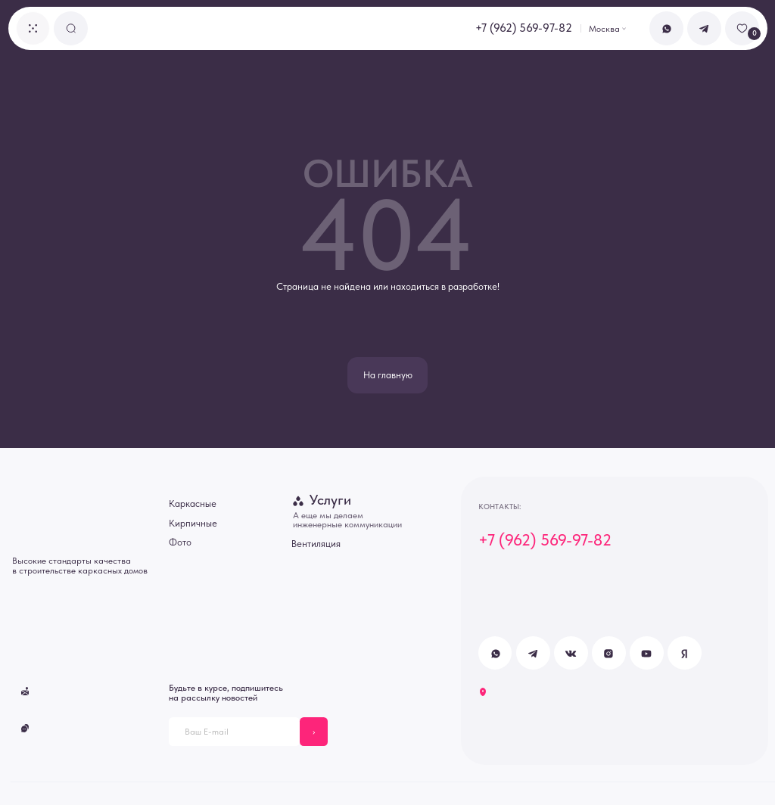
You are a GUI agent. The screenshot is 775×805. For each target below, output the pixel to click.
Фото (180, 542)
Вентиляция (316, 543)
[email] (234, 731)
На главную (387, 375)
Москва (604, 28)
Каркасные (192, 503)
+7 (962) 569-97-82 (523, 28)
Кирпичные (193, 523)
